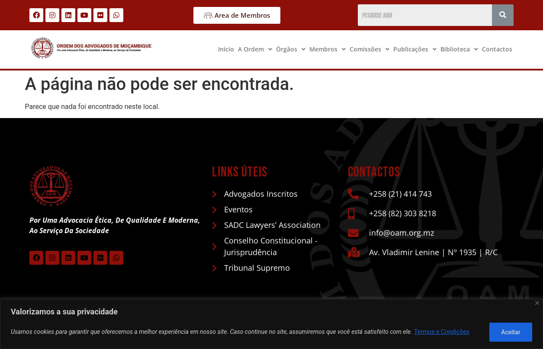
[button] (255, 49)
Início (226, 49)
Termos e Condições (441, 332)
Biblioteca (459, 49)
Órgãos (290, 49)
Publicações (415, 49)
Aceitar (510, 332)
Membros (327, 49)
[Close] (537, 303)
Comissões (369, 49)
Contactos (497, 49)
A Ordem (255, 49)
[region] (271, 324)
